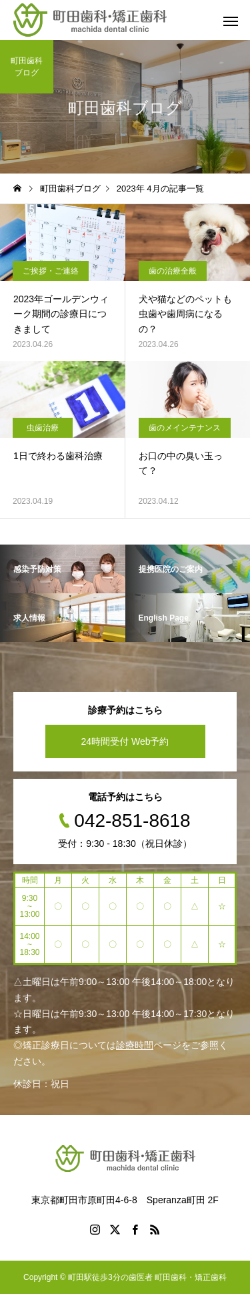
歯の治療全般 (173, 271)
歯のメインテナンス (185, 427)
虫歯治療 (43, 427)
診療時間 (134, 1045)
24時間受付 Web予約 (125, 741)
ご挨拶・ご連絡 (51, 271)
